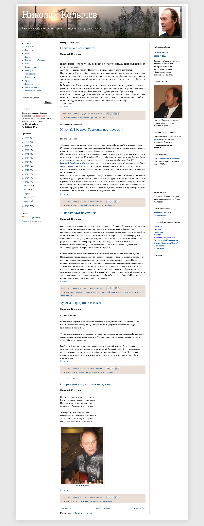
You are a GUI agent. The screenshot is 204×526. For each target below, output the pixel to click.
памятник (84, 501)
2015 (27, 178)
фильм (157, 139)
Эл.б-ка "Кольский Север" (166, 243)
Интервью (29, 84)
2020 (27, 158)
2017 (27, 170)
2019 (27, 162)
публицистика (85, 117)
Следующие (66, 508)
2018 (27, 166)
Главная (28, 43)
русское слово (96, 117)
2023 (27, 146)
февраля (28, 197)
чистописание (108, 117)
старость (109, 372)
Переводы (29, 70)
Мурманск (88, 292)
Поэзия (28, 57)
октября (27, 186)
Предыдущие (138, 508)
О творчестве (30, 77)
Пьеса (27, 64)
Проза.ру (158, 229)
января (27, 201)
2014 (27, 182)
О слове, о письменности (78, 48)
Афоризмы (29, 80)
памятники (97, 292)
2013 (27, 206)
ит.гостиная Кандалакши (166, 240)
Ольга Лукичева (32, 217)
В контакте (159, 248)
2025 (27, 138)
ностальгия (72, 372)
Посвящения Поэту (33, 91)
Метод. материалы (32, 87)
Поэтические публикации (35, 60)
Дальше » (64, 106)
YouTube (157, 235)
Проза (27, 54)
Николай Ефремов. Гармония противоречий (91, 129)
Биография (29, 47)
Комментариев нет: (95, 114)
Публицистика (31, 67)
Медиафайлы (30, 74)
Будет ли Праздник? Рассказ (80, 303)
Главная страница (102, 508)
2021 (27, 154)
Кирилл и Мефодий (75, 292)
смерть (102, 372)
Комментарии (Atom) (83, 513)
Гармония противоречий (77, 205)
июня (26, 189)
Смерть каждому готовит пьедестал (85, 384)
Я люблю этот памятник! (78, 213)
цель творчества (106, 501)
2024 (27, 142)
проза (104, 292)
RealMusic (158, 232)
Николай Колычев (59, 14)
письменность (73, 117)
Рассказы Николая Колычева (88, 372)
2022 (27, 150)
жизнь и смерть (74, 501)
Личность (29, 50)
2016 (27, 174)
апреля (27, 193)
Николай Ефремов (94, 205)
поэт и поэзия (94, 501)
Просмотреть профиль (31, 221)
